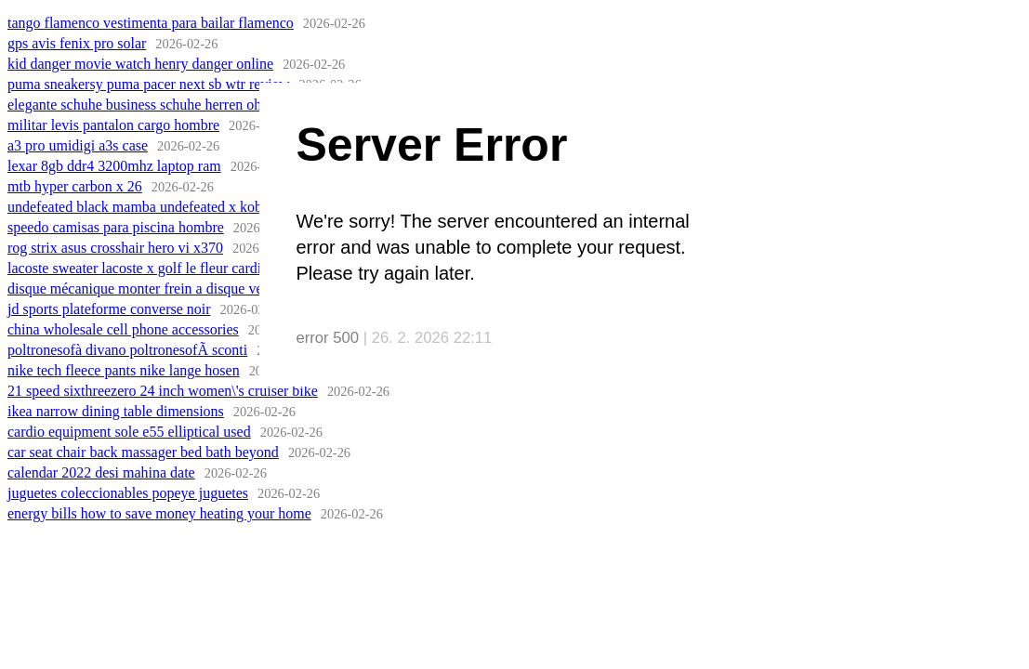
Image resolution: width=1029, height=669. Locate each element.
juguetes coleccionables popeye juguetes (127, 493)
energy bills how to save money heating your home (159, 513)
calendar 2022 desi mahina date (101, 472)
